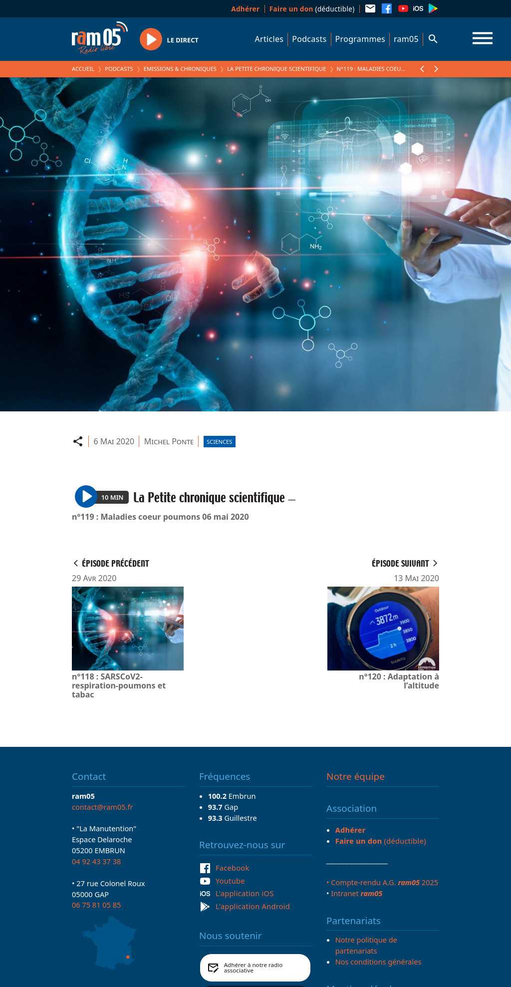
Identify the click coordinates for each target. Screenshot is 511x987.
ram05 (406, 38)
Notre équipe (355, 776)
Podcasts (309, 38)
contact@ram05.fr (102, 807)
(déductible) (312, 8)
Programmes (360, 38)
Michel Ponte (169, 441)
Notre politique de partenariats (366, 945)
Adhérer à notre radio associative (253, 968)
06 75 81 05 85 (96, 905)
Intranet (356, 893)
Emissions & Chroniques (180, 68)
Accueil (83, 68)
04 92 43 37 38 (96, 861)
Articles (269, 38)
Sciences (219, 441)
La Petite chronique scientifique (276, 68)
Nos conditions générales (378, 962)
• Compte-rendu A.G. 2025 (382, 882)
